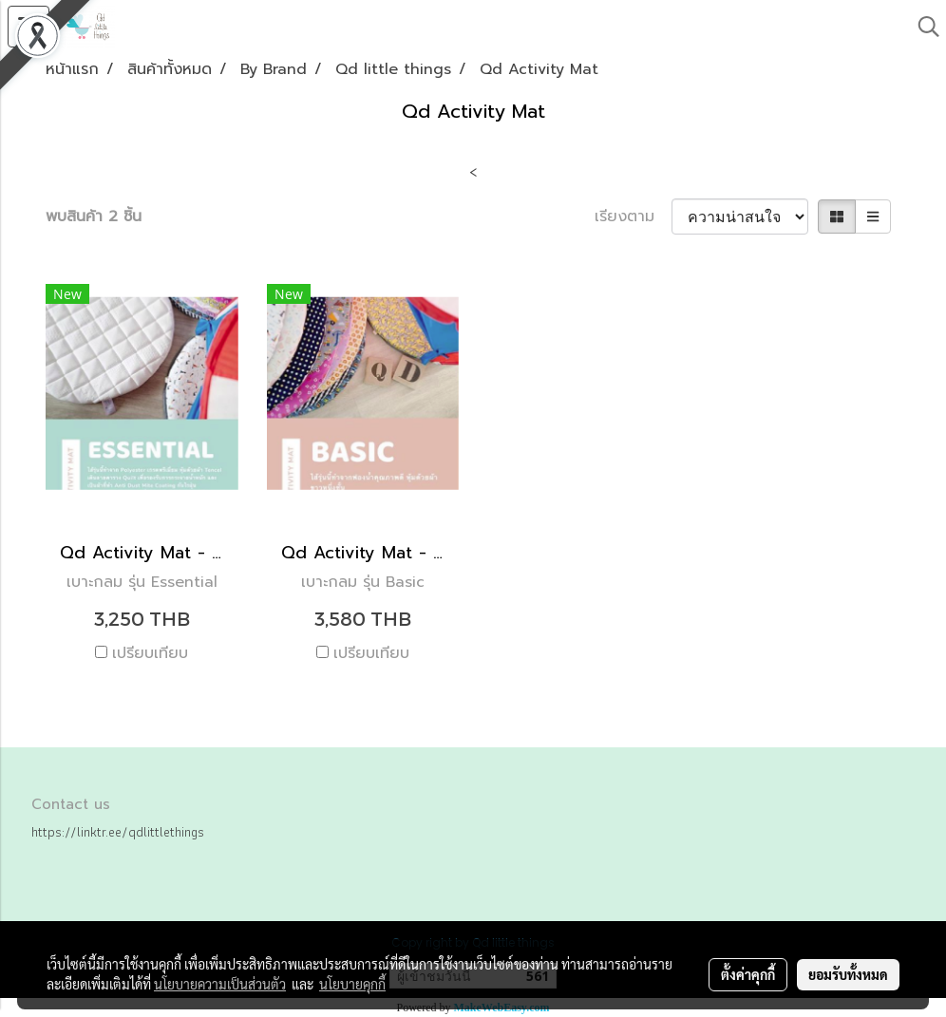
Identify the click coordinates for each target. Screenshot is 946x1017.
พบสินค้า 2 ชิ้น (94, 216)
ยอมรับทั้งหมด (848, 974)
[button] (922, 26)
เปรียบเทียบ (150, 653)
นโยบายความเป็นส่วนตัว (220, 983)
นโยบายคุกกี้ (352, 983)
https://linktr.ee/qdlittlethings (117, 831)
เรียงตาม (633, 216)
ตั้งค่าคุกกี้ (748, 974)
